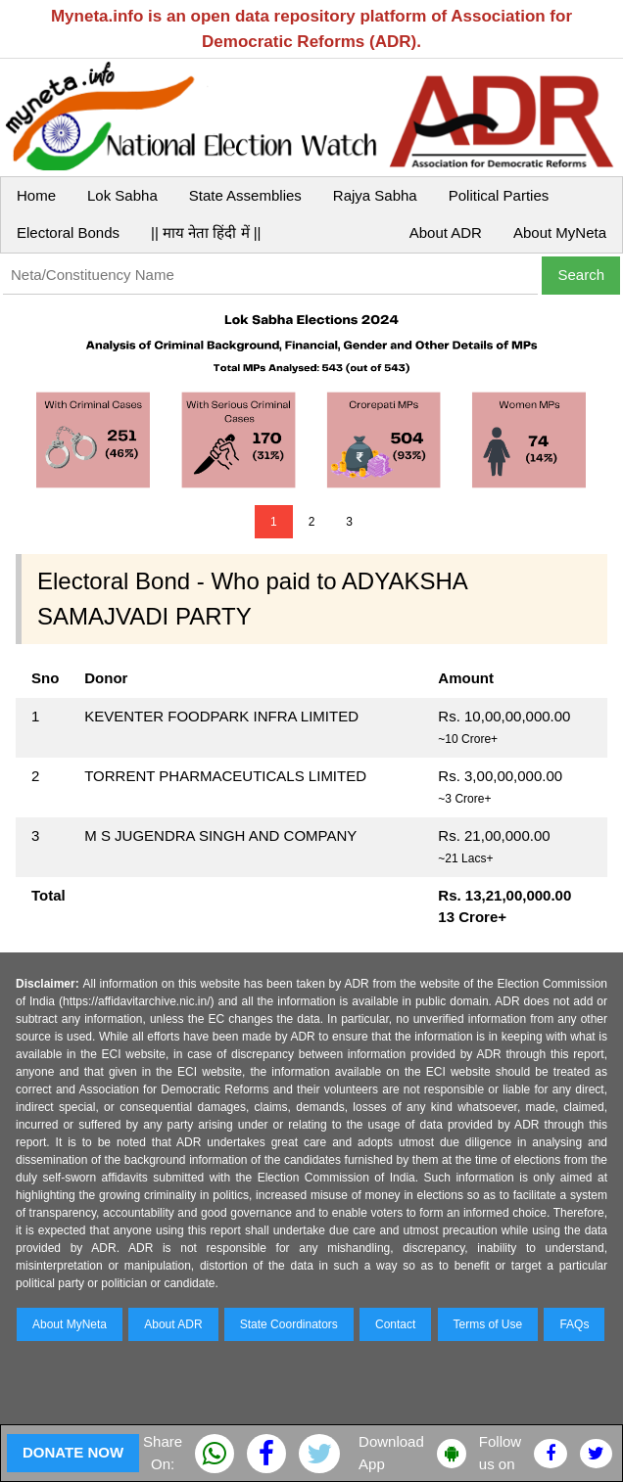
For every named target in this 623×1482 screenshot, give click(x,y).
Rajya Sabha (375, 195)
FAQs (574, 1324)
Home (36, 195)
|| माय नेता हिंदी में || (206, 232)
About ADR (445, 232)
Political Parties (499, 195)
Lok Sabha (122, 195)
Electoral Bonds (68, 232)
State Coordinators (289, 1324)
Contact (395, 1324)
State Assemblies (245, 195)
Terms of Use (488, 1324)
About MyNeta (559, 232)
